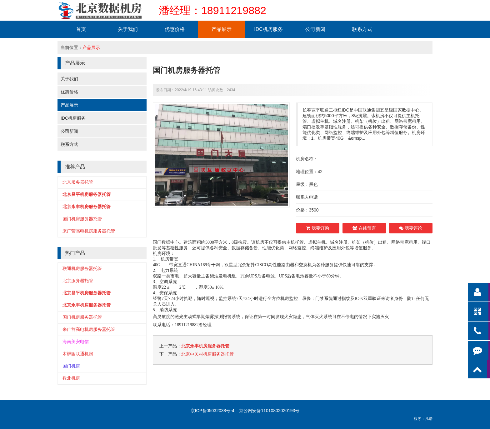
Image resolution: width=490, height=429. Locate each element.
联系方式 (362, 29)
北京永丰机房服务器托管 (86, 206)
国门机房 (71, 365)
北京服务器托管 (77, 182)
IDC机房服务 (268, 29)
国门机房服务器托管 (82, 218)
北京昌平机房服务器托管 (86, 194)
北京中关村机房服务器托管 (207, 354)
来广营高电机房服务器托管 (88, 230)
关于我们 (128, 29)
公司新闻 (315, 29)
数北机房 (71, 378)
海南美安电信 (75, 341)
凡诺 (428, 419)
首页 (81, 29)
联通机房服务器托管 (82, 268)
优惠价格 (175, 29)
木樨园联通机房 (77, 353)
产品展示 (222, 29)
